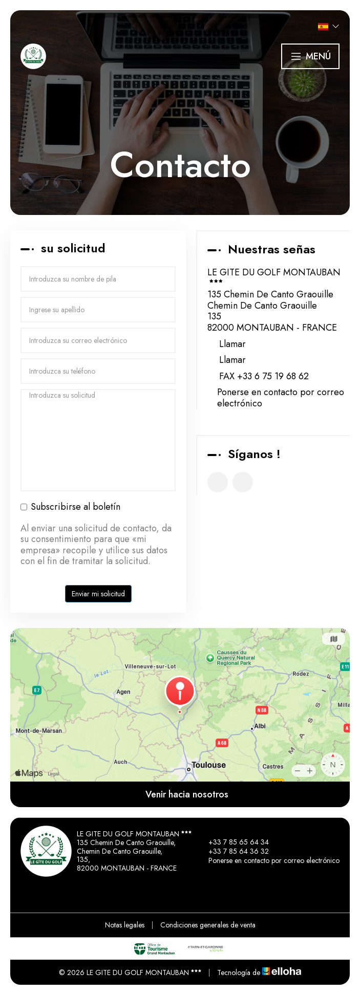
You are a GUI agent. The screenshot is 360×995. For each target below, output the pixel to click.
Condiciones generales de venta (208, 925)
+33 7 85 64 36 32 (233, 851)
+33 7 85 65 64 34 (233, 842)
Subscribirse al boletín (70, 507)
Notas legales (124, 925)
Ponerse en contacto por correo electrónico (280, 398)
